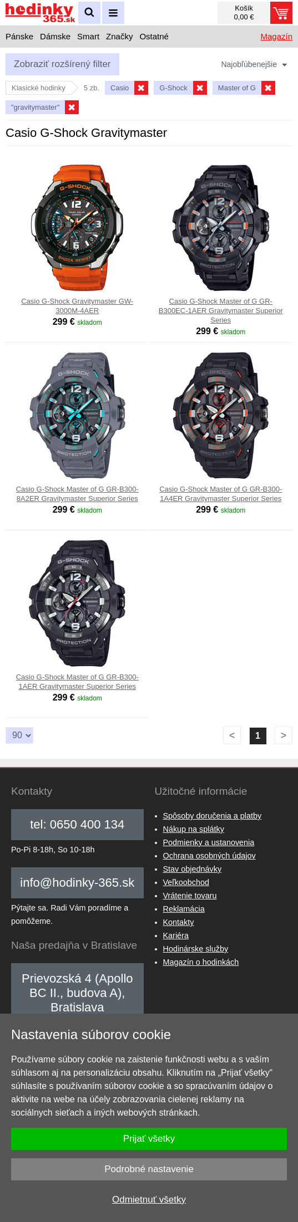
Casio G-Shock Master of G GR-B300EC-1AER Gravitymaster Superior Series (221, 310)
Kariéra (176, 935)
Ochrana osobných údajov (209, 855)
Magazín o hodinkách (201, 962)
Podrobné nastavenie (149, 1169)
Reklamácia (184, 908)
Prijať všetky (149, 1138)
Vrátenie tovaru (190, 895)
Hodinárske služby (196, 948)
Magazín (276, 36)
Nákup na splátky (193, 829)
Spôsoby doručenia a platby (212, 815)
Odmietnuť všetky (149, 1199)
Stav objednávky (192, 869)
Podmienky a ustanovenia (209, 842)
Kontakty (178, 922)
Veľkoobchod (186, 882)
